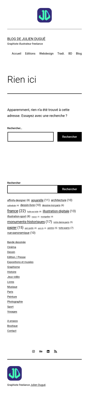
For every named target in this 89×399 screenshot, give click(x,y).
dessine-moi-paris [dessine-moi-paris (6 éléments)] (53, 205)
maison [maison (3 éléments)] (35, 217)
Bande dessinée (16, 242)
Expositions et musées (20, 262)
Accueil (16, 53)
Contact (11, 330)
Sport (10, 306)
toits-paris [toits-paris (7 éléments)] (66, 228)
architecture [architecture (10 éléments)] (61, 200)
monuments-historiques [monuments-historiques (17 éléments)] (29, 222)
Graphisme (13, 266)
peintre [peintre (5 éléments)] (52, 228)
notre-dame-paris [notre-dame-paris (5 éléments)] (63, 222)
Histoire (11, 271)
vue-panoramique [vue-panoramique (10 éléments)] (21, 232)
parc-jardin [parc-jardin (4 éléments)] (31, 228)
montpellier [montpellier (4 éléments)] (47, 216)
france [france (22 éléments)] (16, 211)
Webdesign (46, 53)
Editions (30, 53)
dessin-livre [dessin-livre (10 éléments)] (30, 205)
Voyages (12, 311)
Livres (10, 281)
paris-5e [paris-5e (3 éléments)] (42, 228)
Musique (12, 286)
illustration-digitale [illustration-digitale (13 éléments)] (59, 211)
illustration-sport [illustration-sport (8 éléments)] (18, 216)
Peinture (12, 296)
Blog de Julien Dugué (26, 39)
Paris (10, 291)
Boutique (12, 325)
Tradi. (61, 53)
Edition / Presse (16, 257)
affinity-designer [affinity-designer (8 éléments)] (18, 200)
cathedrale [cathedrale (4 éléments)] (13, 205)
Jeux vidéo (13, 276)
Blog (79, 53)
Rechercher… (14, 128)
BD (70, 53)
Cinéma (11, 247)
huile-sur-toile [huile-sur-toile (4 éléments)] (34, 211)
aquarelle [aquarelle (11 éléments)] (40, 200)
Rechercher (14, 182)
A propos (12, 320)
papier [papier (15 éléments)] (15, 228)
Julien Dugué (38, 384)
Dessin (11, 252)
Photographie (15, 301)
